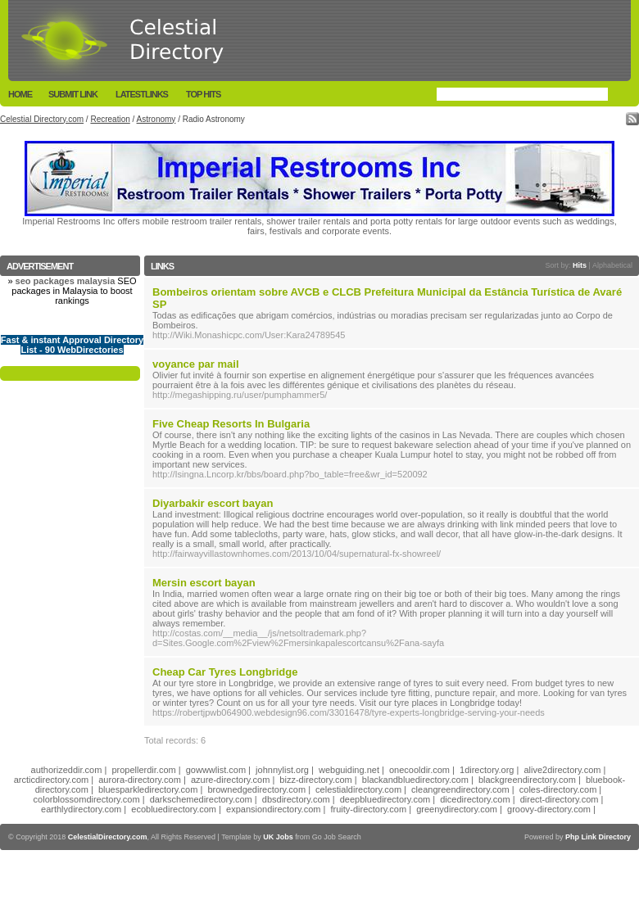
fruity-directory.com (368, 809)
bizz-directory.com (315, 780)
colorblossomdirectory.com (87, 799)
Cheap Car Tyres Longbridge (224, 672)
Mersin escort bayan (204, 583)
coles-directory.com (558, 789)
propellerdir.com (143, 770)
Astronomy (156, 119)
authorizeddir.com (66, 770)
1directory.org (487, 770)
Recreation (109, 119)
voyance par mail (195, 364)
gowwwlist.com (216, 770)
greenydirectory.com (456, 809)
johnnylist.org (282, 770)
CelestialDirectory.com (107, 837)
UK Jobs (278, 837)
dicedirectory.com (475, 799)
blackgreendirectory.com (527, 780)
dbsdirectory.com (296, 799)
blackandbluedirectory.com (415, 780)
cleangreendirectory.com (460, 789)
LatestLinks (142, 94)
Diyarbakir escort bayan (212, 503)
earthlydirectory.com (81, 809)
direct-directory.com (559, 799)
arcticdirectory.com (51, 780)
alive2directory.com (562, 770)
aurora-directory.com (139, 780)
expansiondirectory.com (273, 809)
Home (20, 94)
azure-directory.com (230, 780)
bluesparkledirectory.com (147, 789)
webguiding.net (349, 770)
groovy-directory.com (549, 809)
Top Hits (203, 94)
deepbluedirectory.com (385, 799)
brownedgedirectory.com (256, 789)
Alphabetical (612, 265)
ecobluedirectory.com (173, 809)
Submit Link (72, 94)
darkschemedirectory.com (201, 799)
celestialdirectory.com (358, 789)
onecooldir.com (419, 770)
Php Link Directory (598, 837)
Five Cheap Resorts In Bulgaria (231, 424)
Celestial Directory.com (42, 119)
